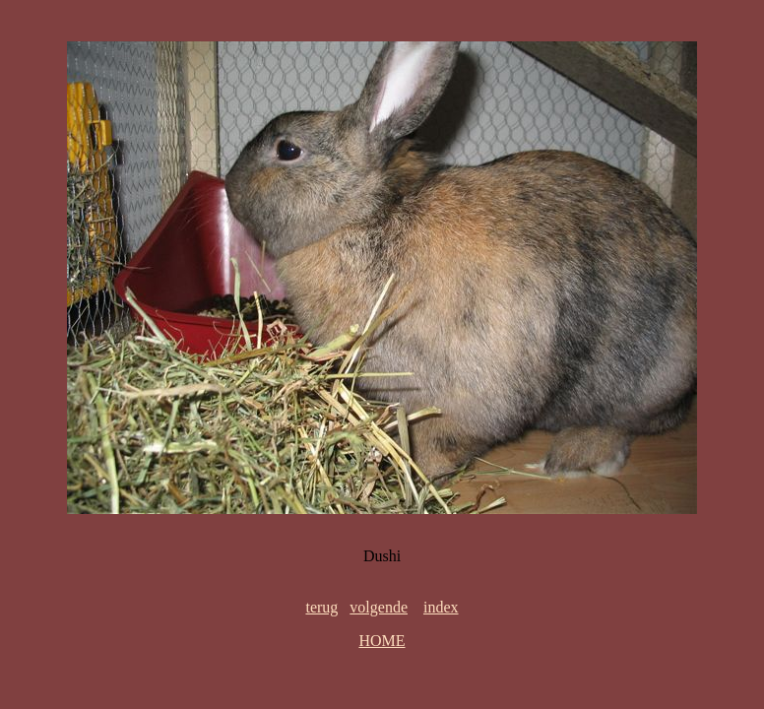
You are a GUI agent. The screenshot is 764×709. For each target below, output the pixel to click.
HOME (381, 640)
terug (321, 607)
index (441, 607)
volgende (379, 607)
